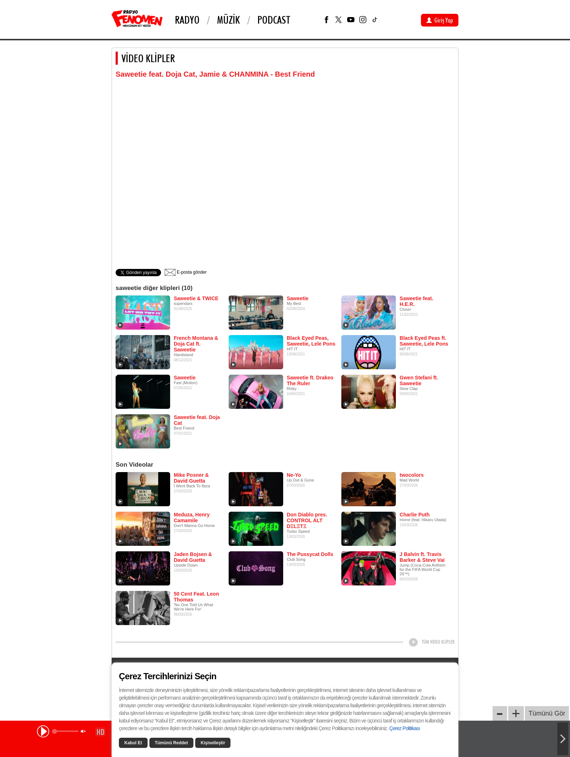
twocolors (412, 475)
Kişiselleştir (213, 742)
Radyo (187, 19)
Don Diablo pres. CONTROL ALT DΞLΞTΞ (307, 520)
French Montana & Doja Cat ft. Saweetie (196, 344)
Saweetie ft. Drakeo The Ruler (310, 380)
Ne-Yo (294, 475)
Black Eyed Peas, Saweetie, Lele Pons (311, 341)
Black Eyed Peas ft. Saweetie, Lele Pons (424, 341)
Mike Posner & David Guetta (191, 478)
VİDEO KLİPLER (148, 58)
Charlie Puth (414, 515)
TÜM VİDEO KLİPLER (438, 642)
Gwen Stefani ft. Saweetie (419, 380)
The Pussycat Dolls (310, 554)
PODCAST (273, 19)
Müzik (228, 19)
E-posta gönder (185, 272)
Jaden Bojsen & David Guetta (193, 557)
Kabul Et (133, 742)
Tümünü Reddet (171, 742)
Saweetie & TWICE (196, 298)
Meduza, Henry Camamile (192, 517)
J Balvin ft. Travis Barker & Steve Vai (422, 557)
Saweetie (298, 298)
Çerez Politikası (404, 728)
